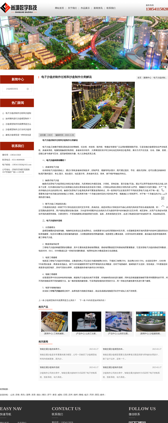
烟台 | (39, 395)
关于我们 (72, 8)
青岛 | (23, 395)
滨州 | (71, 395)
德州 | (76, 395)
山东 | (13, 395)
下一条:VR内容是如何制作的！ (93, 300)
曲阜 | (102, 395)
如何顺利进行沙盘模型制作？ (18, 119)
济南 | (18, 395)
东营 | (34, 395)
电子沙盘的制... (160, 78)
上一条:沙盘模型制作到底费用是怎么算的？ (57, 300)
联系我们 (111, 8)
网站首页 (59, 8)
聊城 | (81, 395)
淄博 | (29, 395)
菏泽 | (92, 395)
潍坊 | (44, 395)
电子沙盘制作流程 (54, 221)
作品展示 (85, 8)
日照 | (66, 395)
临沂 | (87, 395)
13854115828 (163, 190)
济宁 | (50, 395)
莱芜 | (97, 395)
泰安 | (55, 395)
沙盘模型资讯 (12, 89)
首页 (139, 78)
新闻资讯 (98, 8)
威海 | (60, 395)
